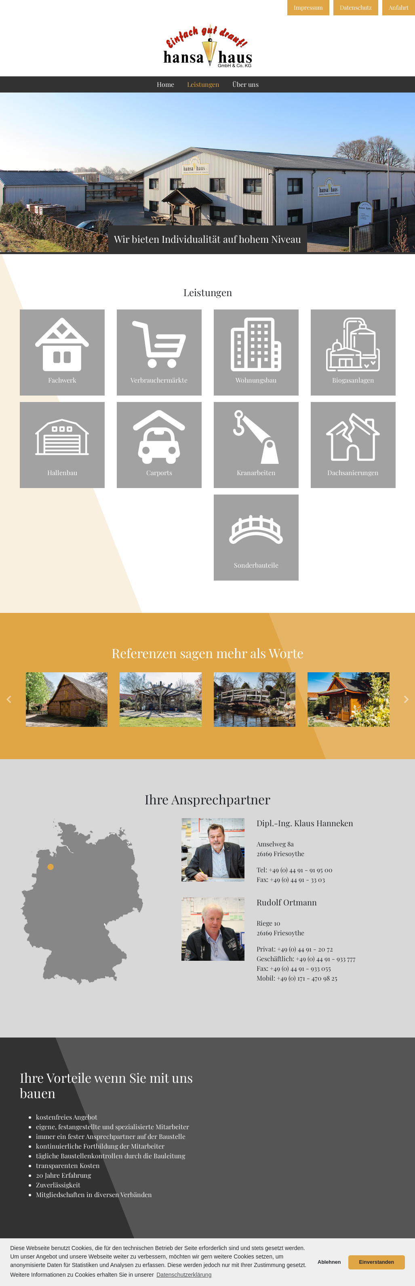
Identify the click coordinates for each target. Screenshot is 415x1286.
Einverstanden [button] (376, 1262)
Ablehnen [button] (329, 1262)
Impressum (308, 7)
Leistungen (203, 84)
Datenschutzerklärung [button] (183, 1274)
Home (165, 84)
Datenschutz (356, 7)
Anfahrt (399, 7)
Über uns (245, 84)
